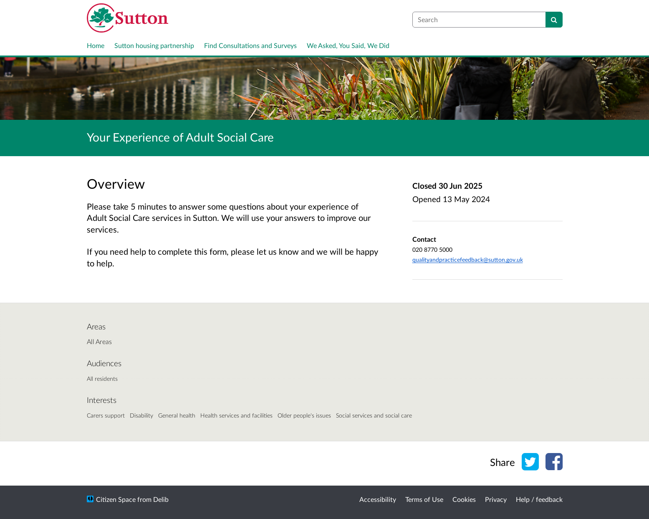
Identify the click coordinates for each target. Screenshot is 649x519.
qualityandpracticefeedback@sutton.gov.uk (467, 259)
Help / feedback (539, 499)
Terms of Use (424, 499)
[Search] (554, 20)
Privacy (496, 499)
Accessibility (377, 499)
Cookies (464, 499)
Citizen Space (116, 499)
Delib (161, 499)
